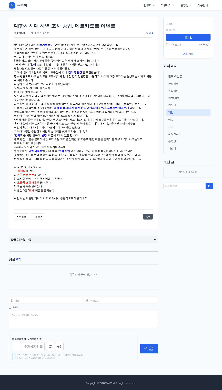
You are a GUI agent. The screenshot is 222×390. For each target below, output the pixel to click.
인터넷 (172, 105)
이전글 (21, 216)
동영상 (172, 141)
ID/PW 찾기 (205, 44)
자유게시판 (174, 134)
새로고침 (59, 346)
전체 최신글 (175, 76)
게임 (170, 112)
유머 (170, 127)
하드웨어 (173, 83)
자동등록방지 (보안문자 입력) (27, 339)
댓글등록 (148, 348)
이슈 (170, 119)
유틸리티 (173, 90)
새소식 (172, 148)
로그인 (188, 37)
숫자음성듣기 (50, 346)
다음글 (37, 216)
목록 (148, 216)
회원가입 (188, 53)
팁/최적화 (174, 98)
